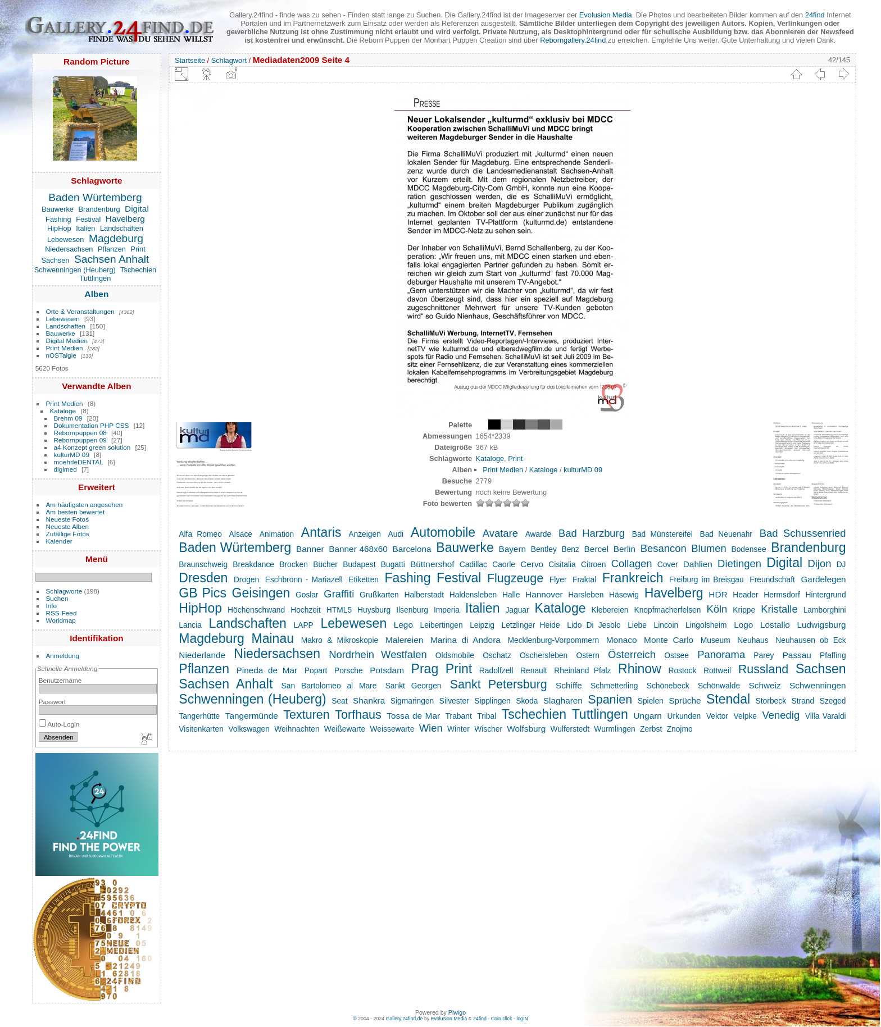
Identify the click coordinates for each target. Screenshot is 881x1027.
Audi (396, 534)
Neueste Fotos (67, 519)
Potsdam (387, 670)
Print (137, 249)
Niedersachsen (69, 249)
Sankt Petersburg (498, 684)
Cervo (531, 564)
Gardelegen (823, 579)
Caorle (503, 564)
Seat (339, 700)
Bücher (325, 564)
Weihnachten (296, 728)
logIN (522, 1018)
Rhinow (639, 668)
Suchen (57, 598)
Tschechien (138, 270)
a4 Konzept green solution (92, 447)
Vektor (717, 715)
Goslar (307, 594)
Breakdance (253, 564)
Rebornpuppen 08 (80, 432)
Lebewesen (65, 239)
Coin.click (501, 1018)
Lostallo (775, 624)
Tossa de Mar (413, 715)
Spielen (651, 700)
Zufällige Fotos (67, 533)
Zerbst (651, 728)
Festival (88, 219)
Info (51, 605)
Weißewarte (344, 728)
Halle (511, 594)
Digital (137, 208)
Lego (403, 624)
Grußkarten (379, 594)
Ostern (587, 655)
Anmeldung (63, 655)
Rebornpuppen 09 (80, 440)
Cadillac (473, 564)
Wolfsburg (526, 728)
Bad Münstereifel (662, 534)
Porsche (348, 670)
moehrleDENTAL (78, 461)
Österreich (632, 654)
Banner (310, 549)
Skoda (527, 700)
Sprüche (685, 700)
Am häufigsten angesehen (84, 504)
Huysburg (373, 609)
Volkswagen (249, 728)
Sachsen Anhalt (111, 259)
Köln (716, 609)
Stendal (728, 699)
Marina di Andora (465, 640)
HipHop (59, 228)
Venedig (781, 715)
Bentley (544, 549)
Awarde (538, 534)
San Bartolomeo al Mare (329, 685)
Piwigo (457, 1012)
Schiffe (569, 685)
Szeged (833, 700)
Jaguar (517, 609)
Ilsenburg (412, 609)
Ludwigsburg (821, 624)
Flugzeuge (515, 578)
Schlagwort (229, 60)
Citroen (593, 564)
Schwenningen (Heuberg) (75, 270)
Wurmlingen (614, 728)
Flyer (558, 579)
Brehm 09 (68, 418)
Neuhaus (752, 640)
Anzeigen (364, 534)
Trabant (459, 715)
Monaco (621, 640)
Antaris (321, 532)
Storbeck (771, 700)
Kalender (59, 541)
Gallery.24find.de (404, 1018)
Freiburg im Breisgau (706, 579)
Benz (570, 549)
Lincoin (666, 624)
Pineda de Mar (267, 670)
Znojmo (680, 728)
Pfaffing (833, 655)
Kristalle (779, 609)
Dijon (819, 563)
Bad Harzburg (591, 533)
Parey (763, 655)
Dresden (203, 577)
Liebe (637, 624)
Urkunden (684, 715)
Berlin (624, 549)
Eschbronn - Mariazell (304, 579)
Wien (431, 728)
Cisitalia (561, 564)
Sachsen (56, 260)
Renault (533, 670)
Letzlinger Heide (531, 624)
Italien (85, 228)
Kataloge (63, 410)
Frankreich (633, 577)
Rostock (682, 670)
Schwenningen (817, 685)
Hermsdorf (782, 594)
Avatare (500, 533)
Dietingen (739, 563)
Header (745, 594)
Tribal (486, 715)
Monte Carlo (668, 640)
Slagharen (563, 700)
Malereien (404, 640)
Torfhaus (358, 715)
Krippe (744, 609)
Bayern (512, 549)
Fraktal (584, 579)
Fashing (58, 219)
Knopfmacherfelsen (667, 609)
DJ (841, 564)
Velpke (745, 715)
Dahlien (697, 564)
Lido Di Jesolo (593, 624)
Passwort (52, 701)
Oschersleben (543, 655)
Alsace (240, 534)
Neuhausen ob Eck (810, 640)
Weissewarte (392, 728)
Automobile (443, 532)
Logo (743, 624)
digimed (65, 469)
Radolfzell (496, 670)
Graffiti (339, 594)
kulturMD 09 (71, 454)
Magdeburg (116, 238)
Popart (316, 670)
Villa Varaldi (825, 715)
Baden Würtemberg (95, 197)
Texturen (306, 715)
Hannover (544, 594)
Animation (277, 534)
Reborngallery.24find (573, 40)
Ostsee (676, 655)
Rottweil (717, 670)
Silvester (454, 700)
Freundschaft (772, 579)
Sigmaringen (412, 700)
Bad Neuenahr (726, 534)
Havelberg (125, 218)
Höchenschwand (256, 609)
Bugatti (393, 564)
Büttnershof (432, 564)
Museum (715, 640)
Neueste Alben (67, 526)
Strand (803, 700)
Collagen (631, 563)
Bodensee (748, 549)
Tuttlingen (95, 278)
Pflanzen (112, 249)
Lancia (190, 624)
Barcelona (411, 549)
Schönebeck (668, 685)
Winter (458, 728)
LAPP (303, 624)
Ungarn (647, 715)
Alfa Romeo (200, 534)
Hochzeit (305, 609)
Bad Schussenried (803, 533)
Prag (425, 668)
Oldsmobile (454, 655)
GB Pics (202, 593)
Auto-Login (59, 724)
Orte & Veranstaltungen (80, 311)
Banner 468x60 (358, 549)
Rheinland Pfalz (582, 670)
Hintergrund (825, 594)
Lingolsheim (706, 624)
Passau (797, 655)
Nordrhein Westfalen (378, 654)
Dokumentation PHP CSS (91, 425)
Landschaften (121, 228)
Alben (97, 294)
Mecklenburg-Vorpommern (553, 640)
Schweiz (764, 685)
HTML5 (339, 609)
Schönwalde (719, 685)
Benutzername (60, 680)
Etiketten (363, 579)
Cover (667, 564)
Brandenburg (99, 209)
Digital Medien (67, 340)
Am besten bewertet (75, 511)
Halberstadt (424, 594)
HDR (718, 594)
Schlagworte (64, 591)
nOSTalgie (61, 355)
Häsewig (624, 594)
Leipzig (482, 624)
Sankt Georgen (413, 685)
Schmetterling (614, 685)
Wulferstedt (569, 728)
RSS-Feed (61, 613)
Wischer (488, 728)
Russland (763, 669)
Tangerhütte (199, 715)
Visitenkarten (201, 728)
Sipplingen (492, 700)
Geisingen (261, 593)
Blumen (708, 548)
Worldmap (61, 620)
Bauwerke (58, 209)
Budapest (359, 564)
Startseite (190, 60)
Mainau (272, 638)
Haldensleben (473, 594)
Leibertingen (441, 624)
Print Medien (64, 348)
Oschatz (497, 655)
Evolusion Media (605, 15)
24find (815, 15)
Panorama (721, 654)
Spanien (610, 699)
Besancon (664, 548)
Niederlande (202, 655)
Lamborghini (824, 609)
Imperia (447, 609)
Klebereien (609, 609)
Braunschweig (203, 564)
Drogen (246, 579)
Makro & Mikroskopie (340, 640)
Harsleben (585, 594)
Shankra (369, 700)
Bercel (596, 549)
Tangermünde (251, 715)
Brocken (293, 564)
